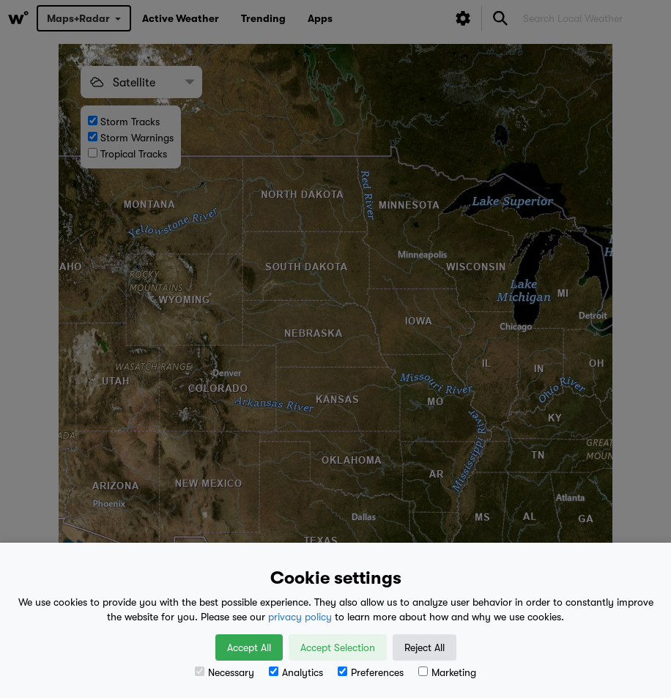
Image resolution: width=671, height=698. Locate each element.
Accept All (249, 647)
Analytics (296, 672)
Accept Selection (337, 647)
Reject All (424, 647)
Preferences (371, 672)
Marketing (447, 672)
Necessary (224, 672)
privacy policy (300, 617)
